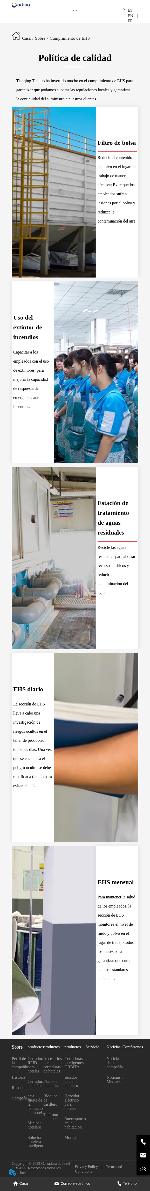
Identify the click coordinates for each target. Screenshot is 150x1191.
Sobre (40, 38)
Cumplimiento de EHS (70, 38)
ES (132, 10)
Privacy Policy (88, 1167)
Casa (26, 38)
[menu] (75, 10)
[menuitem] (75, 10)
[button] (75, 10)
